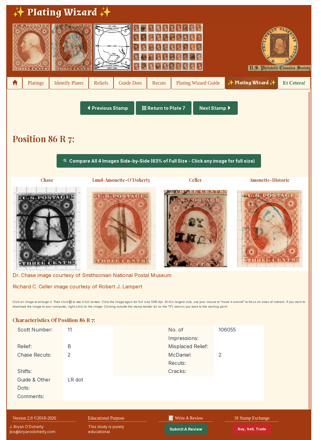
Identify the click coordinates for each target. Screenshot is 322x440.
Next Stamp (215, 108)
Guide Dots (130, 83)
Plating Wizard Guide (198, 83)
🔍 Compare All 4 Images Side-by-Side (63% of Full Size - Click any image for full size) (159, 161)
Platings (36, 83)
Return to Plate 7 (163, 108)
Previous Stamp (107, 108)
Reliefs (101, 83)
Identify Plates (69, 83)
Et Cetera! (294, 83)
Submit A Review (185, 429)
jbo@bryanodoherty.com (32, 431)
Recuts (159, 83)
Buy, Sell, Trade (252, 429)
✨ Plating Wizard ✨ (251, 83)
